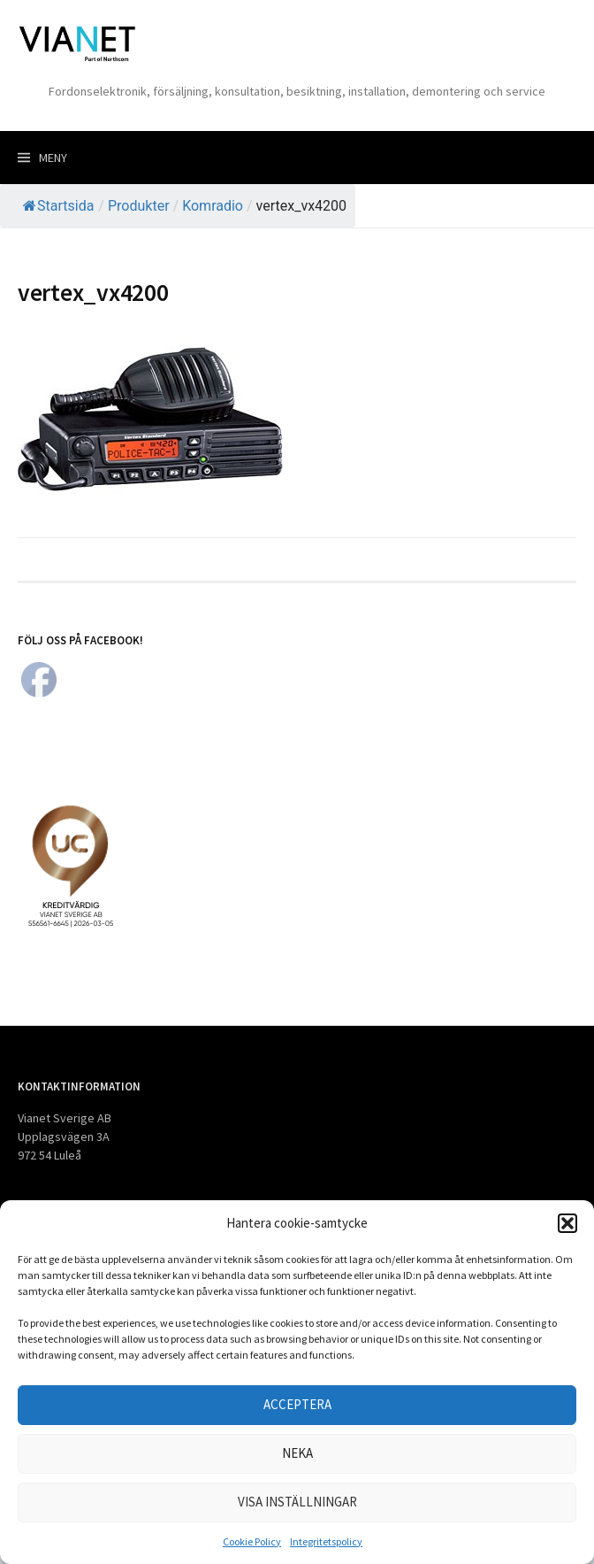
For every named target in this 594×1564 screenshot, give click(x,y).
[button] (567, 1223)
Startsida (58, 205)
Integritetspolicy (326, 1541)
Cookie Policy (252, 1541)
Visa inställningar (297, 1501)
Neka (297, 1453)
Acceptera (297, 1404)
